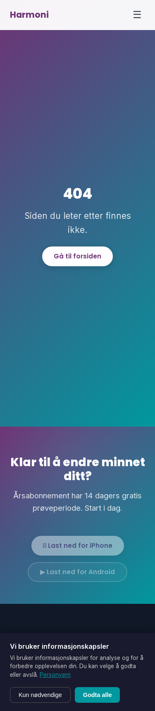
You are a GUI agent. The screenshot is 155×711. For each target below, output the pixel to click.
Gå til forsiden (77, 256)
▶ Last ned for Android (77, 574)
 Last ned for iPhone (77, 548)
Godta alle (97, 695)
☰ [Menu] (137, 14)
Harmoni (29, 15)
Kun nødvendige (40, 695)
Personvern (55, 674)
